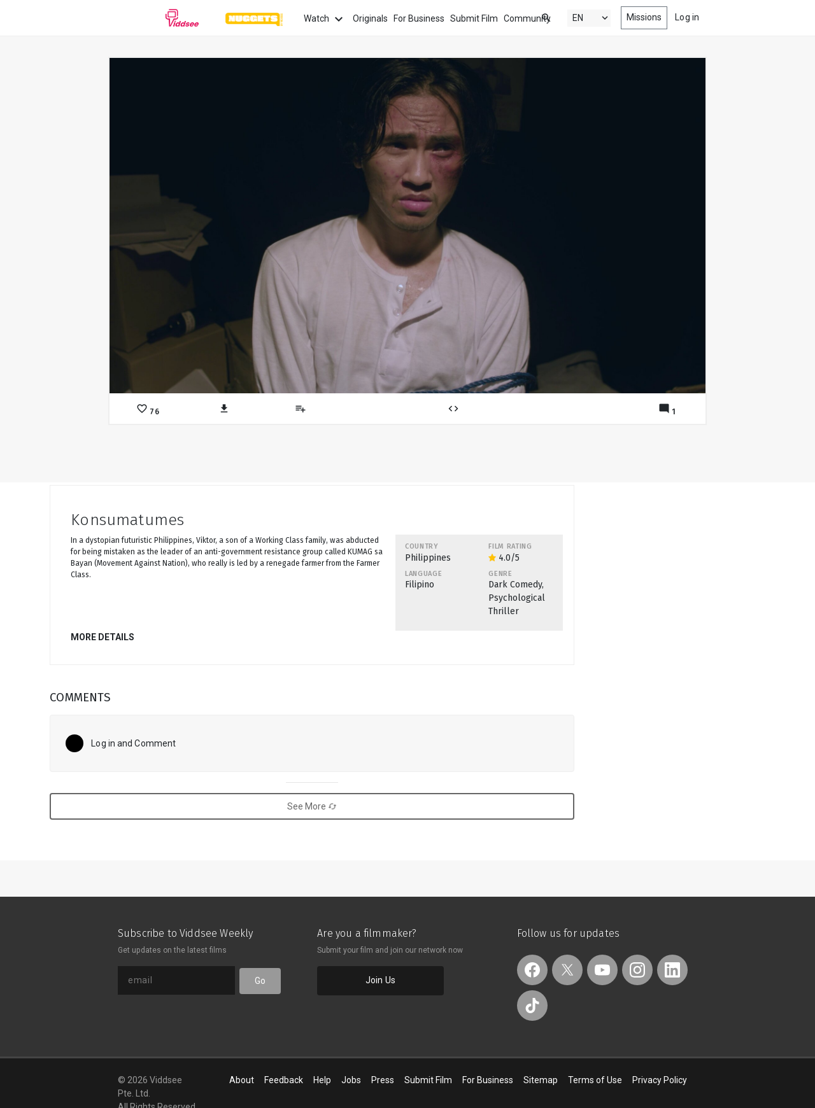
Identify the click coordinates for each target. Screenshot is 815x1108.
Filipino (419, 584)
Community (527, 18)
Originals (370, 18)
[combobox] (534, 17)
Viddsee (158, 18)
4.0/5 (504, 557)
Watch (325, 19)
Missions (644, 17)
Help (322, 1080)
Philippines (428, 557)
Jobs (351, 1080)
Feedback (283, 1080)
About (241, 1080)
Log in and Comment (133, 743)
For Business (418, 18)
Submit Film (474, 18)
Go (260, 981)
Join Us (380, 980)
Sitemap (540, 1080)
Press (382, 1080)
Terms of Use (595, 1080)
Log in (687, 17)
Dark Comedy (515, 584)
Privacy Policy (659, 1080)
